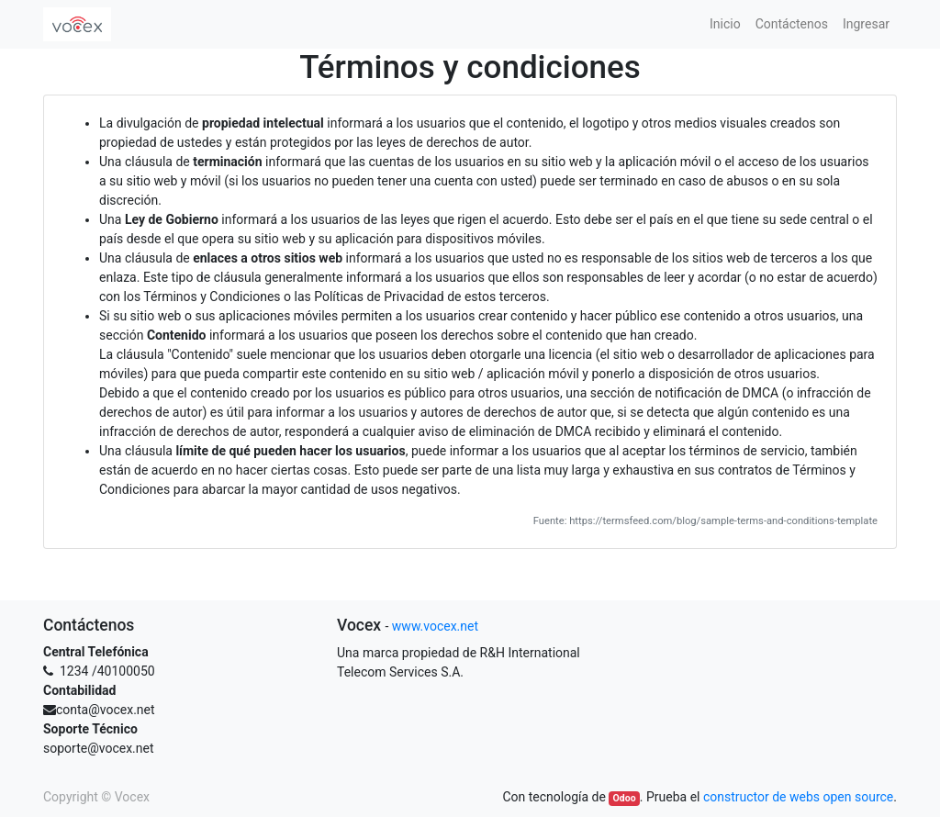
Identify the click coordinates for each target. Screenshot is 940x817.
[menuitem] (725, 24)
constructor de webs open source (798, 796)
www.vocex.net (435, 626)
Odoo (624, 798)
